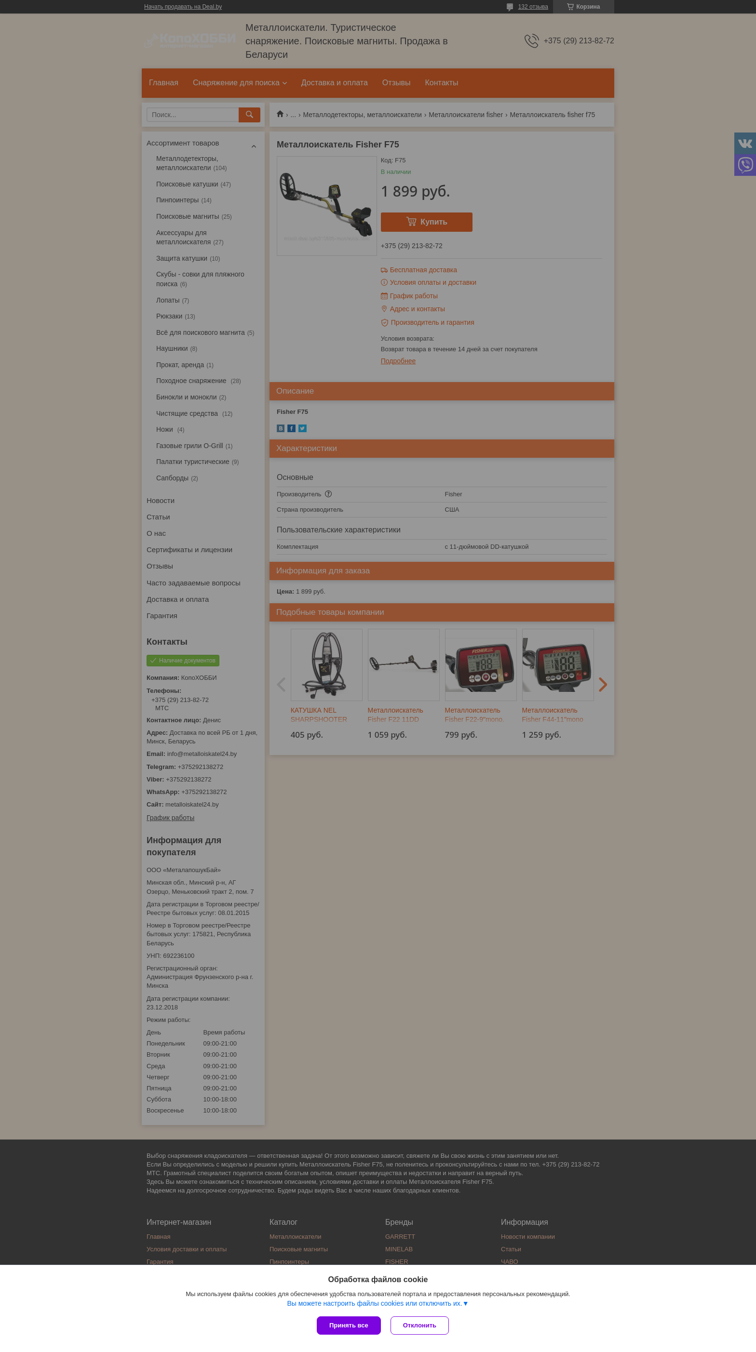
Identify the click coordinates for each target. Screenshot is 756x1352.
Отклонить (419, 1325)
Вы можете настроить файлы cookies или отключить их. (374, 1303)
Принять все (348, 1325)
